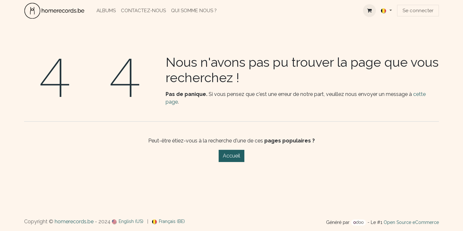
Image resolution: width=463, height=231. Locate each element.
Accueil (231, 156)
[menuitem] (106, 10)
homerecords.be (74, 221)
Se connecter (418, 10)
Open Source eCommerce (411, 222)
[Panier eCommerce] (369, 10)
